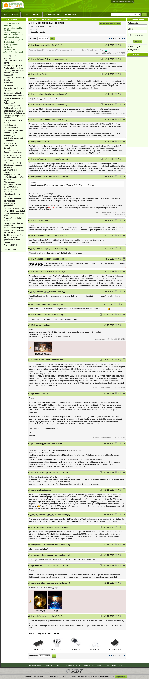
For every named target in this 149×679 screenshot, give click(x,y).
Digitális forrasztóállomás (14, 96)
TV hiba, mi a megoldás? (14, 108)
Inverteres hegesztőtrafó (13, 106)
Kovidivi (34, 59)
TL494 (81, 367)
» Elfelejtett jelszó (135, 46)
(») (62, 45)
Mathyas (34, 325)
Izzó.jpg (55, 611)
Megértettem (121, 677)
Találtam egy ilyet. (36, 263)
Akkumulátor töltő (10, 170)
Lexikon (36, 14)
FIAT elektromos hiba (12, 128)
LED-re (76, 521)
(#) (29, 45)
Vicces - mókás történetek (14, 208)
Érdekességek (9, 135)
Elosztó (106, 665)
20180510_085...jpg (43, 354)
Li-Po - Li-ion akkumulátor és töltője (46, 23)
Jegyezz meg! (137, 34)
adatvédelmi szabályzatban (94, 677)
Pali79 (33, 220)
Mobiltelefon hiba (10, 125)
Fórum (25, 14)
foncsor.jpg (40, 611)
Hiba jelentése (116, 665)
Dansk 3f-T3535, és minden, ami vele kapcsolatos (11, 189)
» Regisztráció (133, 49)
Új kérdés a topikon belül (110, 23)
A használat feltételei (35, 665)
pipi (46, 45)
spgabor (34, 393)
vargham (34, 514)
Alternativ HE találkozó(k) (13, 78)
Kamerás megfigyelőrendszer (12, 174)
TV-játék (7, 242)
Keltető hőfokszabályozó (13, 138)
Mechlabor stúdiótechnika (14, 130)
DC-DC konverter (10, 143)
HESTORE (122, 1)
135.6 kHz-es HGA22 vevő (14, 211)
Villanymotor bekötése (12, 185)
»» (54, 656)
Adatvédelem (50, 665)
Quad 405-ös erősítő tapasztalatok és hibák (13, 152)
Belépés (137, 41)
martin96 (34, 472)
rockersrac (35, 490)
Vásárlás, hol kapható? (13, 66)
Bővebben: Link (45, 279)
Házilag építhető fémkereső (14, 88)
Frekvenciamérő (10, 103)
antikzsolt (35, 236)
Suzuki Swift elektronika (13, 93)
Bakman (34, 94)
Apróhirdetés (70, 14)
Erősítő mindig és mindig (13, 68)
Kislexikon (130, 1)
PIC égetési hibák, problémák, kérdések (12, 239)
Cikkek (15, 14)
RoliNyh (34, 45)
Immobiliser (8, 83)
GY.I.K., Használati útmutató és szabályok (74, 665)
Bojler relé (8, 58)
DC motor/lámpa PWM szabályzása (13, 159)
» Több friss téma (9, 250)
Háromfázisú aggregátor (13, 228)
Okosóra (7, 80)
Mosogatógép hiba (11, 133)
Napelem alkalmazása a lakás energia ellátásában (14, 112)
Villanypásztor (9, 182)
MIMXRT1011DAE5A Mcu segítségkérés (14, 231)
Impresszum (97, 665)
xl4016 (44, 484)
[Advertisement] (138, 102)
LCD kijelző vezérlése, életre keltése (12, 200)
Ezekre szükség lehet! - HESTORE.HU (44, 633)
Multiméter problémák (12, 155)
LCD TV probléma (11, 56)
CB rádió (7, 91)
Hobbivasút (114, 1)
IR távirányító (9, 141)
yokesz (41, 27)
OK (144, 14)
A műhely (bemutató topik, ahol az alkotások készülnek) (13, 73)
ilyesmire (38, 421)
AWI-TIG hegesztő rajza (13, 163)
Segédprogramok (52, 14)
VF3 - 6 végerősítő (11, 245)
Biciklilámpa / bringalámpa (14, 235)
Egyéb (42, 32)
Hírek (5, 14)
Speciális (34, 32)
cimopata (35, 142)
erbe (33, 304)
